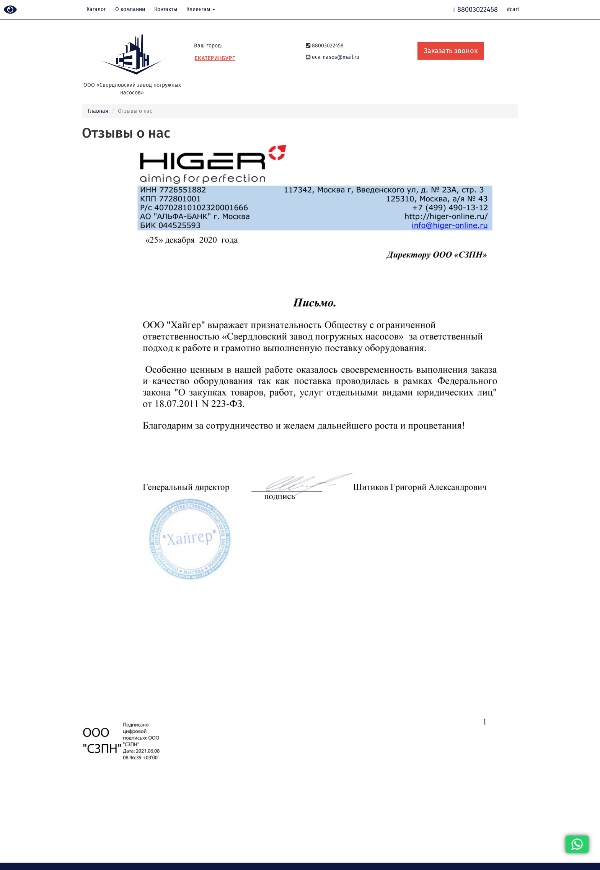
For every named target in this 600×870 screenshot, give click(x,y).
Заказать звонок (451, 51)
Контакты (165, 9)
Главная (98, 111)
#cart (513, 9)
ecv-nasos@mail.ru (335, 57)
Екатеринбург (215, 58)
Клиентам (200, 9)
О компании (130, 9)
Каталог (96, 9)
